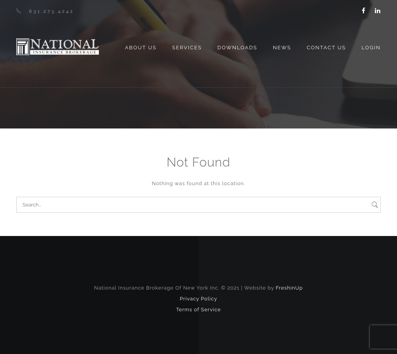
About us (141, 47)
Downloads (237, 47)
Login (371, 47)
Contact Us (326, 47)
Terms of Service (198, 309)
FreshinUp (289, 288)
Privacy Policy (198, 299)
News (282, 47)
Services (187, 47)
